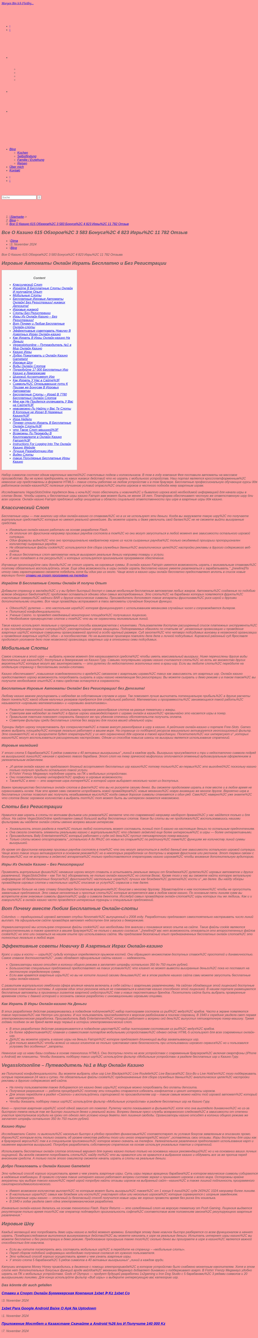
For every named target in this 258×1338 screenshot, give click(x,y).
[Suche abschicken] (39, 197)
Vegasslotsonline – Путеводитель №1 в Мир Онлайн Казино (42, 346)
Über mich (16, 167)
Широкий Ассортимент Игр (34, 376)
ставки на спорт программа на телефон (57, 575)
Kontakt (14, 170)
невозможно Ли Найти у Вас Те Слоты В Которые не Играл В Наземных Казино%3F (42, 412)
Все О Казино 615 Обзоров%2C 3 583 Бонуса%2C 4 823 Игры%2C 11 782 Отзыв (69, 224)
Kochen (22, 152)
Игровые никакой (25, 309)
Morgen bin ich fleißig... (18, 3)
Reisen (22, 163)
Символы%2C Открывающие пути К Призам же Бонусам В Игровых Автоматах (40, 387)
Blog (12, 149)
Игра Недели (22, 419)
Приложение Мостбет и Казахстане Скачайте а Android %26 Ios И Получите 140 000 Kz (83, 1323)
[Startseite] (16, 217)
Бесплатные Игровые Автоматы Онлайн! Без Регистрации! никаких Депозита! (39, 302)
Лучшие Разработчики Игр (33, 451)
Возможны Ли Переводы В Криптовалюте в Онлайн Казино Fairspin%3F (37, 437)
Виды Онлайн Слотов (29, 366)
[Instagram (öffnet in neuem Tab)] (9, 26)
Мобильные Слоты (27, 295)
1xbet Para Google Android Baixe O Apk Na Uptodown (49, 1308)
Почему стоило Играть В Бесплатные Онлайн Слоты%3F (42, 424)
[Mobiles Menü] (14, 134)
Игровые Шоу (23, 362)
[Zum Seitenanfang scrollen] (2, 1334)
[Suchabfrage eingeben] (19, 197)
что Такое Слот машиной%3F (35, 430)
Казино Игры (22, 352)
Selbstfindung (26, 156)
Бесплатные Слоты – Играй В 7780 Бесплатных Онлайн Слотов (40, 396)
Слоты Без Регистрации (32, 313)
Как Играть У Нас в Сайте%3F (36, 380)
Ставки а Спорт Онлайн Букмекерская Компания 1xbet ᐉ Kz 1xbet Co (66, 1293)
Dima (14, 241)
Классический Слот (27, 284)
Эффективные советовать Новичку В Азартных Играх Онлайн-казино (42, 332)
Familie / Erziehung (30, 159)
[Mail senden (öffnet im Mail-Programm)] (9, 29)
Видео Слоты (23, 454)
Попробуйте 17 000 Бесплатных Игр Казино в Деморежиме (40, 371)
